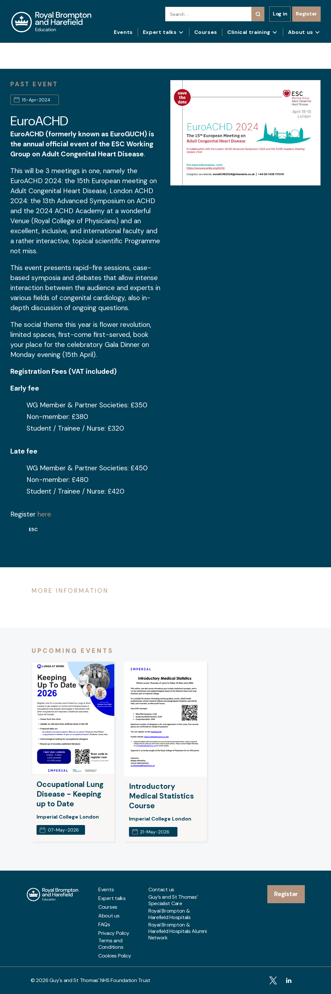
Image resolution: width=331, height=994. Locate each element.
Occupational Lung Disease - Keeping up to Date (70, 794)
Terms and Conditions (110, 943)
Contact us (161, 889)
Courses (205, 32)
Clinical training (249, 32)
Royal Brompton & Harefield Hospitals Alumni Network (177, 931)
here (44, 514)
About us (300, 32)
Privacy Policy (113, 933)
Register (306, 13)
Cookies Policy (114, 956)
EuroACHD (39, 120)
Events (123, 32)
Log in (280, 13)
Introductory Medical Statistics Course (161, 796)
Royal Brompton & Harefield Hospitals (169, 914)
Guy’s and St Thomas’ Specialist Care (173, 900)
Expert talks (160, 32)
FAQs (104, 924)
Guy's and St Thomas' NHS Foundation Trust (99, 980)
